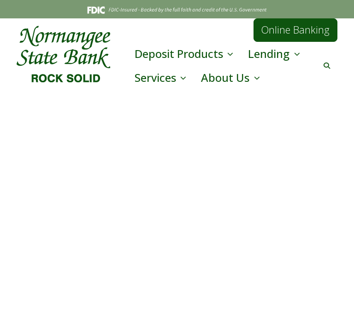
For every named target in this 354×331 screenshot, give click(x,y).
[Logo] (64, 54)
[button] (326, 65)
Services (157, 77)
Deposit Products (180, 53)
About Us (226, 77)
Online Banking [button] (295, 29)
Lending (270, 53)
